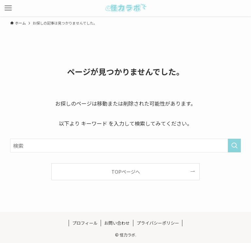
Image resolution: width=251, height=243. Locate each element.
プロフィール (85, 223)
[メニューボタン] (8, 8)
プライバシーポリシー (158, 223)
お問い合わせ (117, 223)
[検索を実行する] (234, 145)
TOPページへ (125, 171)
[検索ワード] (125, 145)
